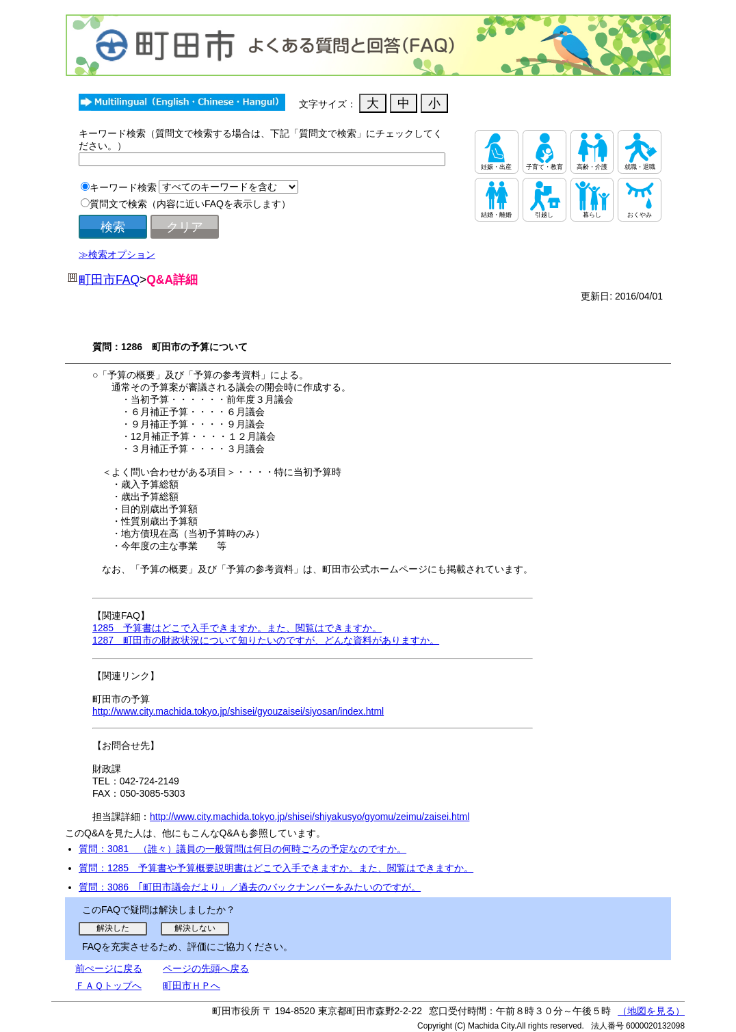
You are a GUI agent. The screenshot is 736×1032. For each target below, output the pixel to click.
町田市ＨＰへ (191, 985)
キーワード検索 (123, 187)
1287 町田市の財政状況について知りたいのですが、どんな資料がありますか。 (265, 640)
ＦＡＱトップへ (108, 985)
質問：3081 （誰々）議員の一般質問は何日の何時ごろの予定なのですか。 (242, 848)
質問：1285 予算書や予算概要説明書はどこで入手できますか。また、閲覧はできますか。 (276, 867)
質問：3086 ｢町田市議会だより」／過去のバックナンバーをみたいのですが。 (250, 887)
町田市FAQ (109, 280)
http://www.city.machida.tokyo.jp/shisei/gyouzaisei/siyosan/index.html (238, 711)
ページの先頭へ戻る (206, 968)
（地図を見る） (651, 1010)
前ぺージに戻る (108, 968)
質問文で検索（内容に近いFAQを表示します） (190, 203)
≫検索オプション (117, 254)
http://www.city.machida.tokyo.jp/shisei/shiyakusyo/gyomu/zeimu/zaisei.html (309, 816)
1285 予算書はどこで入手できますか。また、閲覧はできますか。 (237, 627)
